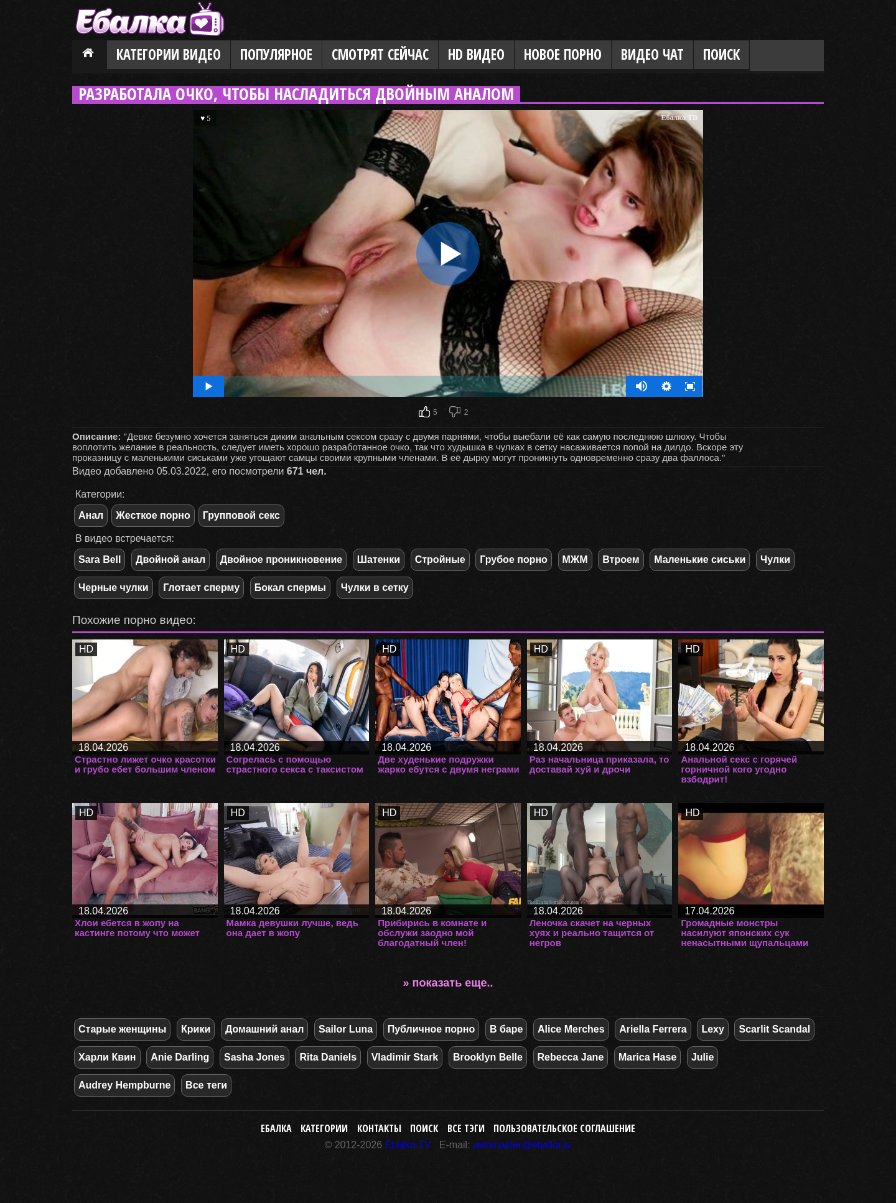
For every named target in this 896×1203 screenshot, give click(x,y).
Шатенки (378, 559)
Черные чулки (113, 587)
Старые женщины (122, 1029)
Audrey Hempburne (124, 1085)
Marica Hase (647, 1057)
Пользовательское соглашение (564, 1128)
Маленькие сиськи (699, 559)
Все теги (206, 1085)
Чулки (775, 559)
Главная (89, 55)
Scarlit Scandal (774, 1029)
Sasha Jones (254, 1057)
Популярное (276, 54)
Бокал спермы (290, 587)
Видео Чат (652, 54)
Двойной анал (170, 559)
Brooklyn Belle (488, 1057)
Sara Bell (99, 559)
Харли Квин (107, 1057)
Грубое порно (514, 559)
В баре (506, 1029)
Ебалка (276, 1128)
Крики (195, 1029)
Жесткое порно (153, 515)
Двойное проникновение (281, 559)
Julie (702, 1057)
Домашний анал (264, 1029)
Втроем (620, 559)
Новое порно (563, 54)
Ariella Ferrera (653, 1029)
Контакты (379, 1128)
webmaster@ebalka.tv (522, 1145)
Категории (324, 1128)
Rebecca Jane (571, 1057)
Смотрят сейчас (380, 54)
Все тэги (466, 1128)
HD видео (476, 54)
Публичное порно (431, 1029)
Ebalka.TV (408, 1145)
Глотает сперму (201, 587)
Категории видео (168, 54)
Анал (90, 515)
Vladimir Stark (405, 1057)
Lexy (712, 1029)
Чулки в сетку (375, 587)
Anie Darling (180, 1057)
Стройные (440, 559)
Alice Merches (571, 1029)
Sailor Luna (346, 1029)
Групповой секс (241, 515)
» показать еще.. (448, 983)
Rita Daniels (328, 1057)
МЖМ (575, 559)
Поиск (721, 54)
